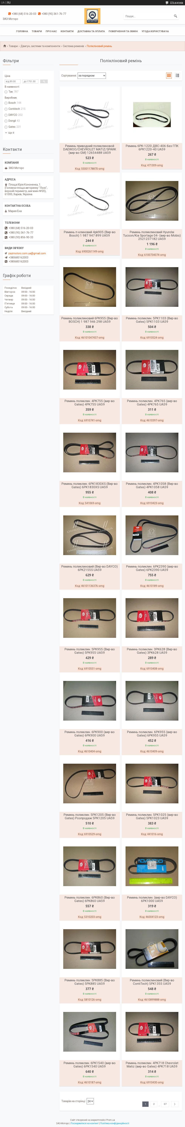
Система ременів (73, 46)
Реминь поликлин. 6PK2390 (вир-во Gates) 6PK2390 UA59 (152, 568)
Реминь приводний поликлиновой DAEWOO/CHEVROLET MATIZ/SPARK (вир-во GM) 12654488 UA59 (89, 149)
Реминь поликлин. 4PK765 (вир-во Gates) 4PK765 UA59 (152, 402)
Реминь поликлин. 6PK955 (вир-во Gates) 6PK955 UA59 (152, 733)
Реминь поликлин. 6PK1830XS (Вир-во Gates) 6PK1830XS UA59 (90, 485)
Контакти (67, 31)
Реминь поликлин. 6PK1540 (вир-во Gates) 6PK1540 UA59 (90, 1064)
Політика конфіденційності (114, 1123)
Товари (37, 31)
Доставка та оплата (91, 31)
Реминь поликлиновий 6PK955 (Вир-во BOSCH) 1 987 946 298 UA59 (89, 319)
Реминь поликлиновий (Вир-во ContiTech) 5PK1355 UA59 (152, 981)
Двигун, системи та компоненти (40, 46)
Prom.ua (110, 1120)
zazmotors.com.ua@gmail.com (27, 253)
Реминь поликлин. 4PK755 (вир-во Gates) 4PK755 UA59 (90, 402)
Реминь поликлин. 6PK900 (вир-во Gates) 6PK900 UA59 (90, 733)
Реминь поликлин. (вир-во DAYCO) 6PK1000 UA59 (152, 899)
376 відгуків (176, 2)
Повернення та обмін (123, 31)
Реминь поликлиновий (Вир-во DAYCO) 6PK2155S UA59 (89, 568)
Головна (22, 31)
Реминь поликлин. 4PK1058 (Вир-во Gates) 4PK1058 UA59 (152, 485)
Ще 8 (11, 132)
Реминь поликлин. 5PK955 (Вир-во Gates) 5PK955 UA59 (90, 650)
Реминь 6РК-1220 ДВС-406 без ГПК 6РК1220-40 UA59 (152, 147)
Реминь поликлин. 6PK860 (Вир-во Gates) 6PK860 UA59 (90, 899)
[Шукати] (176, 16)
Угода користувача (155, 31)
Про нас (51, 31)
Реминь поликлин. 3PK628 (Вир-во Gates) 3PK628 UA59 (152, 650)
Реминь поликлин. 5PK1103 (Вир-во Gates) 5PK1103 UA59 (152, 319)
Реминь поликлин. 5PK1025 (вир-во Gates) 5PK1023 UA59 (152, 816)
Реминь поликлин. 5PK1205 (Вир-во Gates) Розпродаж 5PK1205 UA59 (90, 816)
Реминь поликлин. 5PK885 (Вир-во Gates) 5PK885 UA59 (90, 981)
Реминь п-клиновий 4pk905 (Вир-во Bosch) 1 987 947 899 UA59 (90, 233)
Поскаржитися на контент (85, 1123)
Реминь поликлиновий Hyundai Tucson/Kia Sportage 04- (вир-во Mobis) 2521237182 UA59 (152, 235)
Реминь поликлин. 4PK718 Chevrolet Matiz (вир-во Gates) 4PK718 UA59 (152, 1064)
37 (165, 1104)
